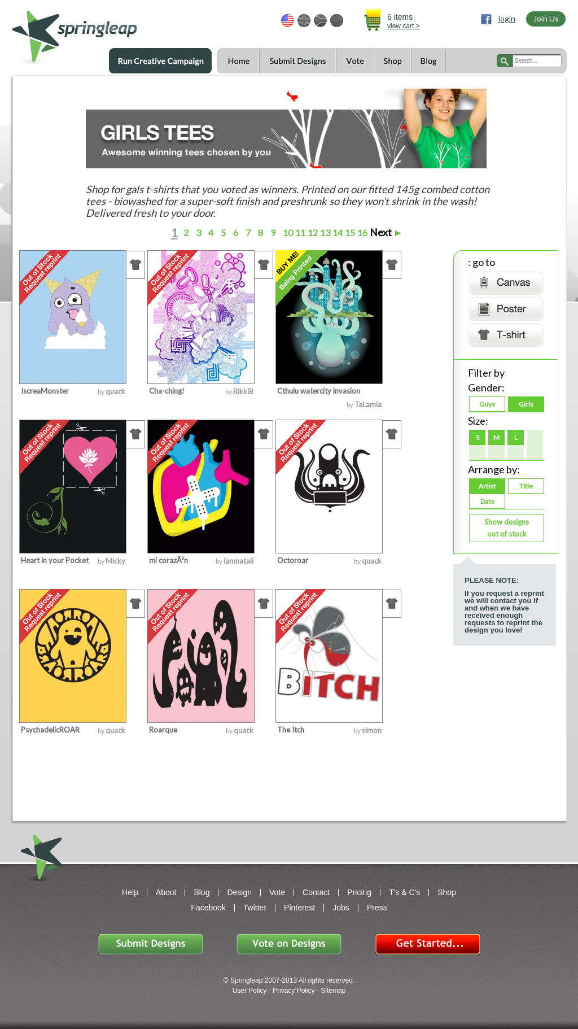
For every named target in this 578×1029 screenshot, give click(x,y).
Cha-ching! (167, 390)
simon (372, 730)
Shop (392, 61)
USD (287, 20)
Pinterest (299, 907)
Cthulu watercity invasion (318, 390)
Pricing (359, 892)
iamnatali (238, 560)
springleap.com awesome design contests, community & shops (108, 32)
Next (386, 232)
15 (349, 232)
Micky (115, 560)
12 (312, 232)
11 (299, 232)
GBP (303, 20)
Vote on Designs (289, 944)
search (505, 60)
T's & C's (404, 892)
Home (238, 61)
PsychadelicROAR (50, 729)
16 (361, 232)
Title (526, 486)
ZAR (320, 20)
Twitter (254, 907)
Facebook (208, 907)
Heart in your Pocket (55, 560)
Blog (428, 61)
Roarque (163, 729)
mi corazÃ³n (168, 560)
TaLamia (368, 404)
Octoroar (292, 560)
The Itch (290, 729)
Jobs (340, 907)
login (506, 18)
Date (487, 501)
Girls (526, 404)
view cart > (403, 26)
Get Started (427, 944)
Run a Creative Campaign (160, 61)
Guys (487, 404)
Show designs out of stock (506, 527)
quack (115, 391)
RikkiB (243, 391)
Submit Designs (297, 61)
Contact (316, 892)
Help (130, 892)
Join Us (546, 18)
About (166, 892)
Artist (487, 486)
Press (377, 907)
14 (336, 232)
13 (324, 232)
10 (287, 232)
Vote (355, 61)
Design (239, 892)
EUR (336, 20)
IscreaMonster (45, 390)
